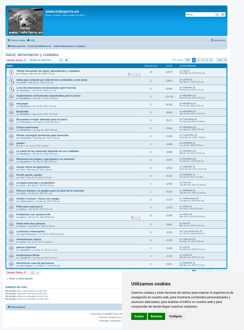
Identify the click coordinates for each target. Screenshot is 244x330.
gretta (22, 242)
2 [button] (198, 60)
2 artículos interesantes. (30, 231)
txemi (22, 185)
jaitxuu (23, 209)
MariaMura (25, 98)
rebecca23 (188, 239)
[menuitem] (30, 40)
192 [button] (220, 60)
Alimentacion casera (28, 239)
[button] (187, 60)
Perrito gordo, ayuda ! (29, 174)
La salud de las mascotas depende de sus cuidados (47, 151)
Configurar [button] (175, 316)
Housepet (22, 103)
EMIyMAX (188, 143)
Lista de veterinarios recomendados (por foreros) (46, 87)
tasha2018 (25, 250)
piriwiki (23, 82)
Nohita (186, 255)
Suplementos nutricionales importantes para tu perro (48, 95)
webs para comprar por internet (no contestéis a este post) (51, 79)
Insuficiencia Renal (27, 255)
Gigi (185, 71)
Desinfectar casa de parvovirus (35, 263)
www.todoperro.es (62, 11)
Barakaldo (22, 111)
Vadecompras (26, 201)
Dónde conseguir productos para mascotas (42, 135)
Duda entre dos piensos (30, 223)
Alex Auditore (26, 266)
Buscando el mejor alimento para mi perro (41, 119)
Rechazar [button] (156, 316)
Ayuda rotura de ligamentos (33, 166)
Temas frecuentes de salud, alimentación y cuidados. (48, 71)
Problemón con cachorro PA (33, 214)
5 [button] (211, 60)
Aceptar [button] (139, 316)
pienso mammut (26, 247)
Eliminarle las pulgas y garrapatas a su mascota (45, 159)
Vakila (23, 193)
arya (185, 223)
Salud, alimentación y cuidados (32, 55)
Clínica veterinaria (27, 127)
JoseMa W (25, 258)
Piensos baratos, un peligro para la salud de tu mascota (50, 190)
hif (21, 146)
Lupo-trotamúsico (28, 234)
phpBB (108, 314)
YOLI (22, 169)
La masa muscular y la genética (35, 182)
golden (20, 143)
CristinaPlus (25, 122)
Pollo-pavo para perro (29, 206)
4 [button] (207, 60)
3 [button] (202, 60)
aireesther (24, 90)
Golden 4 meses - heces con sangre (38, 198)
